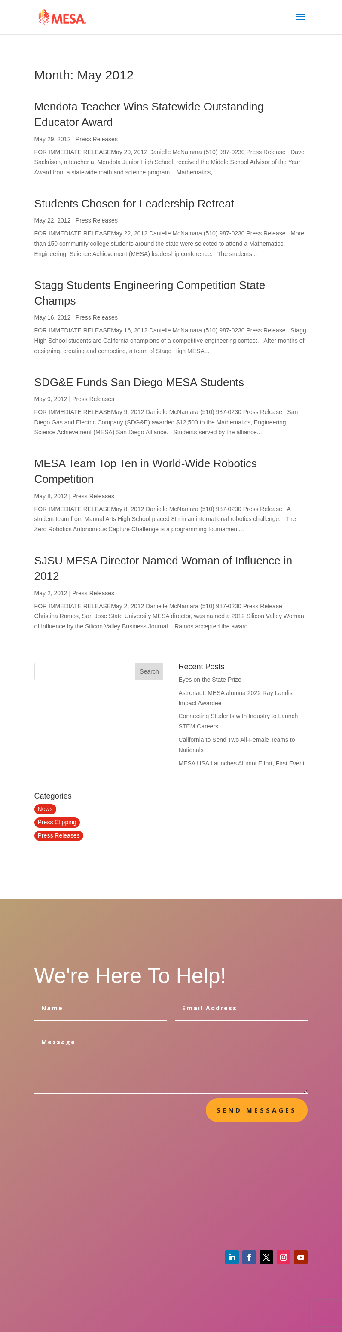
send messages (257, 1110)
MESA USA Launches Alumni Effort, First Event (241, 763)
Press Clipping (57, 822)
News (45, 808)
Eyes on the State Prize (209, 679)
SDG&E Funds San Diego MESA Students (139, 382)
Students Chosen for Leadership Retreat (134, 203)
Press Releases (97, 139)
